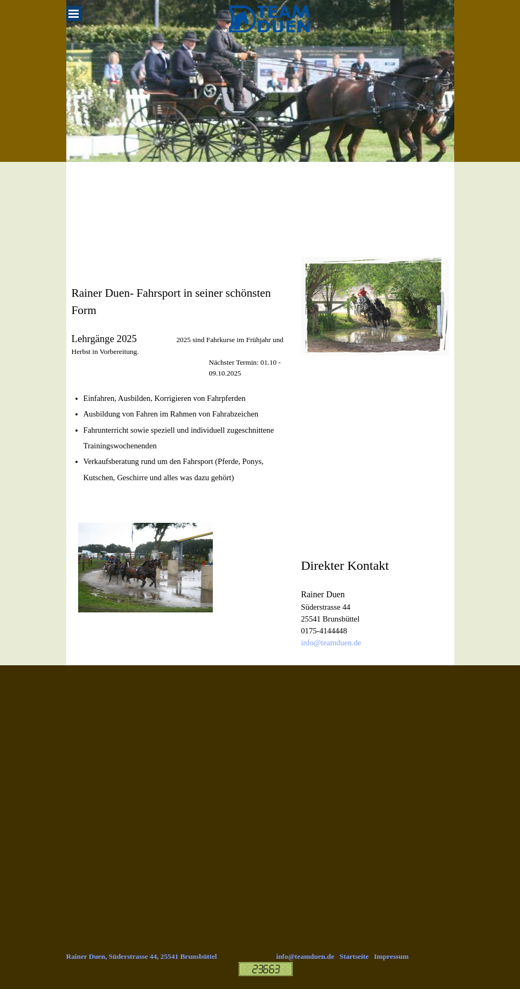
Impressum (391, 956)
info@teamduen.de (331, 642)
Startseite (354, 956)
